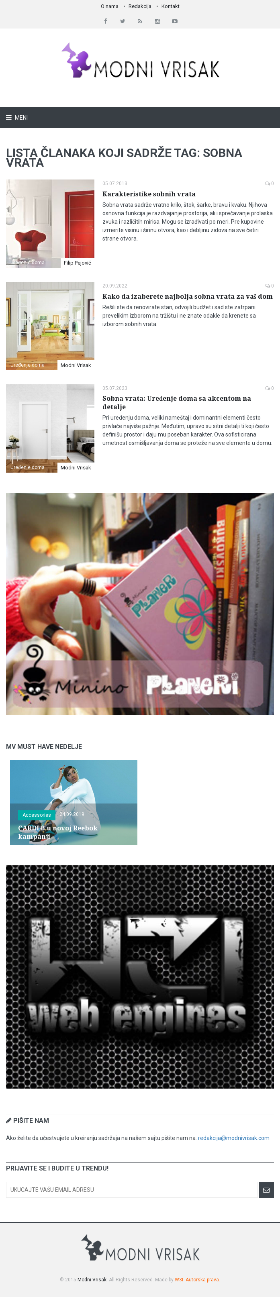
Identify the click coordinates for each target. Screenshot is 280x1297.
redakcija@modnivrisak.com (234, 1138)
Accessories (36, 815)
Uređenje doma (27, 262)
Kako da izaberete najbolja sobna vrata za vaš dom (187, 296)
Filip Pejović (77, 263)
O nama (110, 6)
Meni (21, 117)
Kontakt (170, 6)
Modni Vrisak (76, 365)
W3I (179, 1280)
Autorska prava (202, 1280)
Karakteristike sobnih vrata (149, 194)
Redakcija (140, 6)
